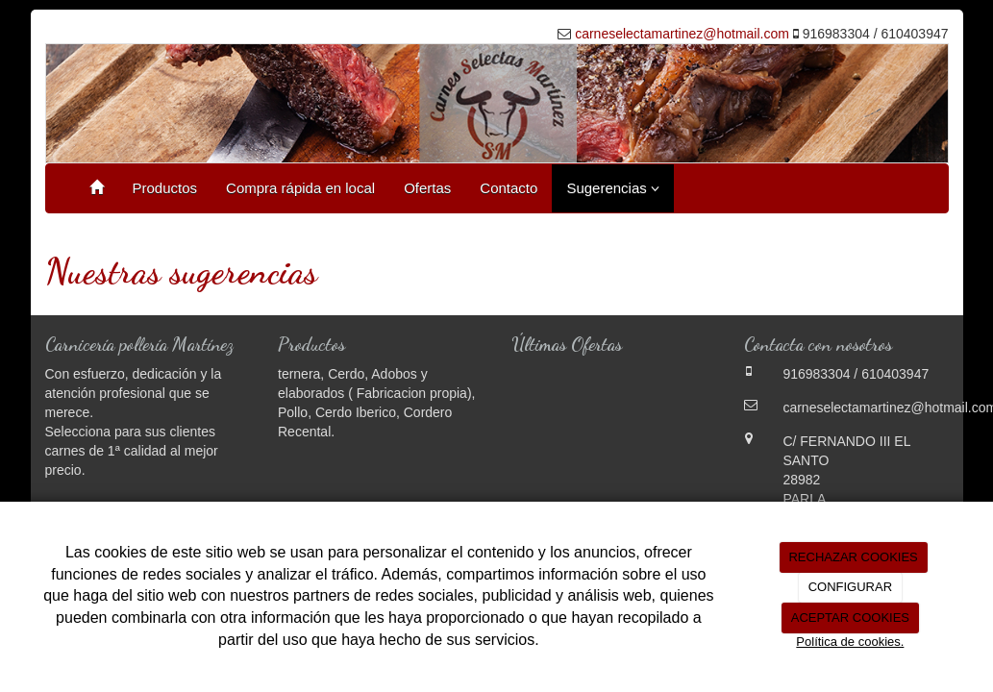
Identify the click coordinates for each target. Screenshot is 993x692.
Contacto (508, 188)
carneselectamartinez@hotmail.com (682, 33)
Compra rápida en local (300, 188)
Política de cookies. (850, 641)
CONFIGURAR (850, 587)
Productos (165, 188)
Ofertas (427, 188)
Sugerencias (612, 188)
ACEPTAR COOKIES (850, 617)
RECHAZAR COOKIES (852, 557)
